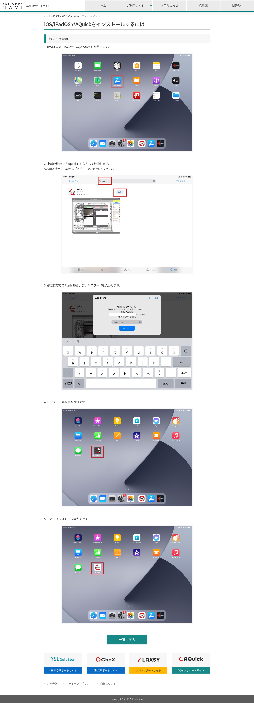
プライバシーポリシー (77, 684)
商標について (106, 684)
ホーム (102, 5)
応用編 (203, 5)
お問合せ (237, 5)
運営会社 (51, 684)
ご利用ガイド (135, 5)
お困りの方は (169, 5)
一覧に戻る (127, 639)
